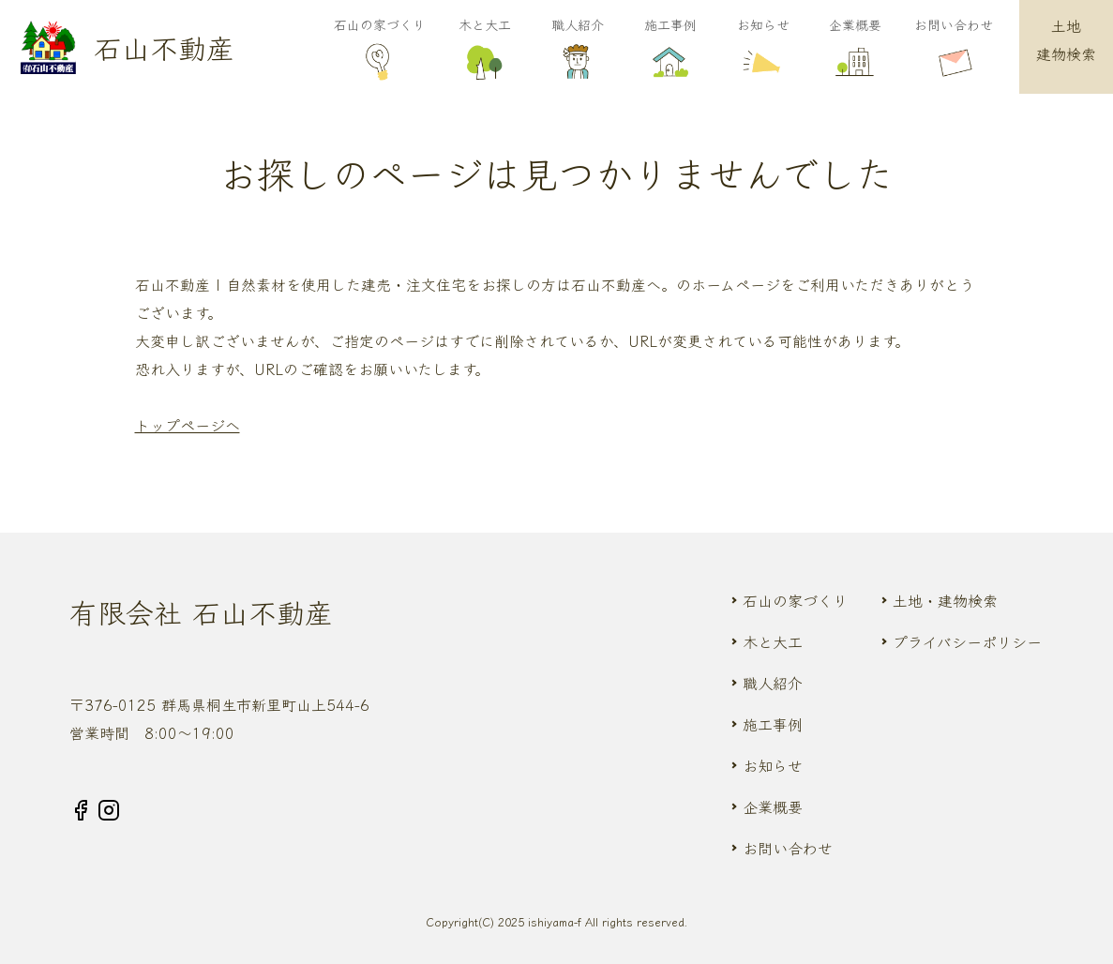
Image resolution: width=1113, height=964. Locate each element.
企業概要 (855, 49)
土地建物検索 (1066, 39)
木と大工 (485, 49)
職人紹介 (577, 49)
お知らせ (762, 49)
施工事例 (670, 49)
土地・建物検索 (945, 600)
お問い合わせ (953, 49)
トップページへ (187, 425)
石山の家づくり (380, 49)
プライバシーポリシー (967, 641)
